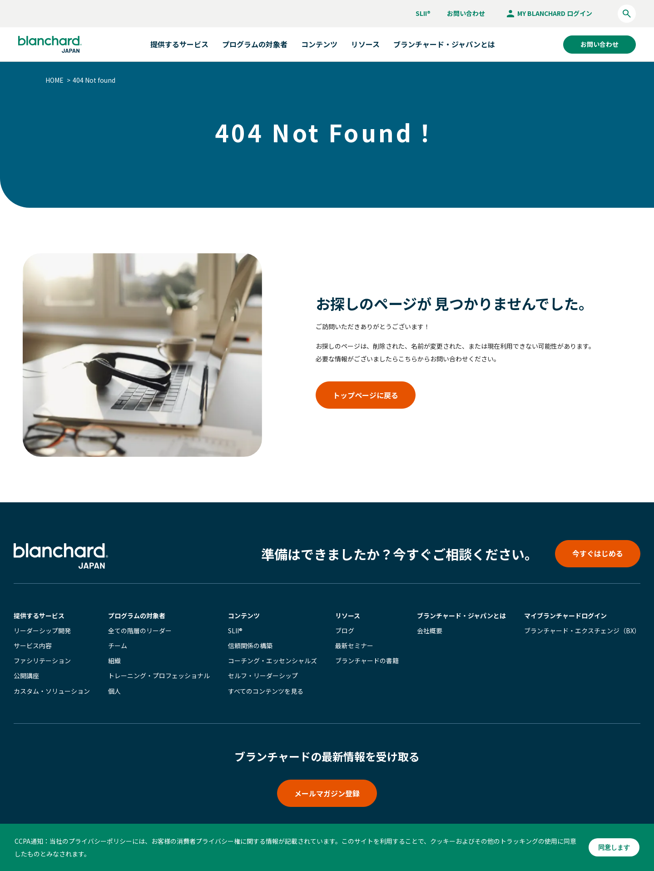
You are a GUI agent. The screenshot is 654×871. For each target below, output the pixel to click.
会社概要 (429, 630)
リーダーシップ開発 (42, 630)
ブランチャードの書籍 (367, 660)
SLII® (423, 13)
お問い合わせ (466, 13)
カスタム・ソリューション (52, 691)
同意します (614, 847)
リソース (347, 615)
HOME (54, 80)
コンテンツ (244, 615)
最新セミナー (354, 645)
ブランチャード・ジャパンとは (444, 44)
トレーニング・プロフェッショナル (159, 675)
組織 (114, 660)
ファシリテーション (42, 660)
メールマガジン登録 (327, 793)
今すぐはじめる (597, 553)
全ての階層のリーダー (140, 630)
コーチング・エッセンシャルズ (272, 660)
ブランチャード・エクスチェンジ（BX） (582, 630)
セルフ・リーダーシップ (263, 675)
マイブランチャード (565, 615)
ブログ (344, 630)
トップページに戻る (365, 395)
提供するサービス (39, 615)
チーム (117, 645)
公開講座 (26, 675)
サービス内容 (33, 645)
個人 (114, 691)
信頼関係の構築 (250, 645)
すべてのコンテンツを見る (265, 691)
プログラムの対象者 (136, 615)
